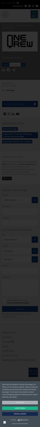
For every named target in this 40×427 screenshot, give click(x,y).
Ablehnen (20, 402)
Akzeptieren (20, 408)
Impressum (14, 423)
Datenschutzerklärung (23, 423)
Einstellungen (20, 414)
